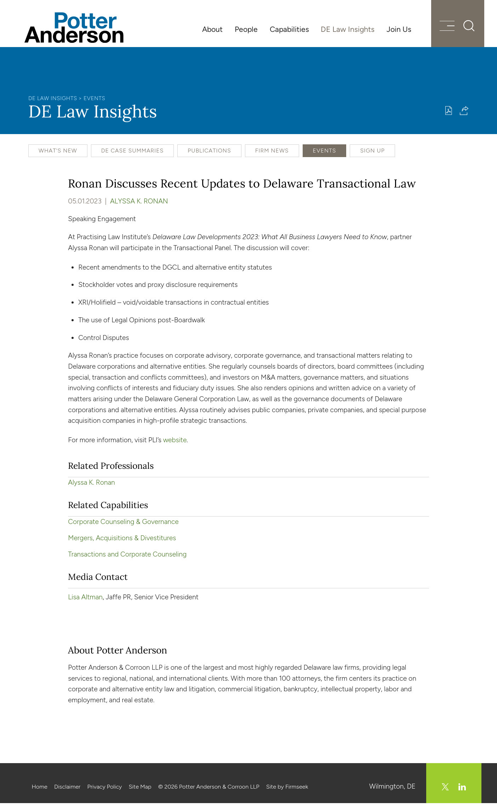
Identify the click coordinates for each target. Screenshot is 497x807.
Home (39, 790)
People (246, 29)
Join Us (399, 29)
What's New (58, 154)
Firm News (272, 154)
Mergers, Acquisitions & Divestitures (122, 542)
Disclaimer (67, 790)
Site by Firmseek (287, 790)
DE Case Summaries (132, 154)
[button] (464, 114)
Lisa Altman (85, 601)
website (175, 444)
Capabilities (289, 29)
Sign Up (372, 154)
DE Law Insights (348, 29)
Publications (209, 154)
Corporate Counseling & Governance (123, 525)
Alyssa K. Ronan (139, 205)
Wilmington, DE (392, 790)
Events (94, 102)
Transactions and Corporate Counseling (127, 558)
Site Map (139, 790)
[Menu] (443, 29)
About (212, 29)
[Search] (465, 28)
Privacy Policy (104, 790)
